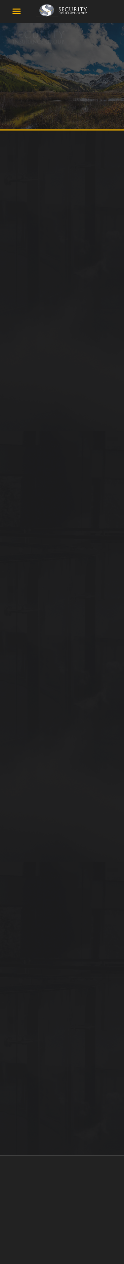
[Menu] (16, 11)
